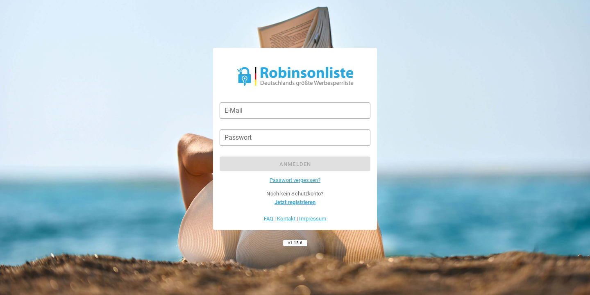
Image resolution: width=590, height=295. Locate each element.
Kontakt (286, 219)
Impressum (312, 219)
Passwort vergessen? (295, 180)
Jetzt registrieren (295, 202)
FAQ (268, 219)
